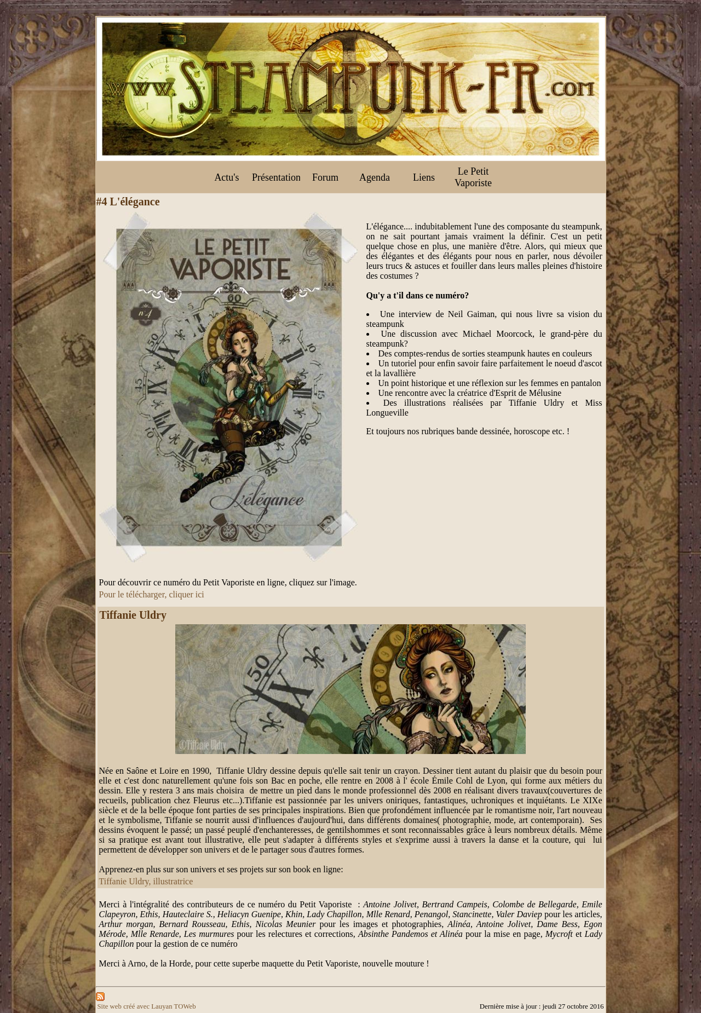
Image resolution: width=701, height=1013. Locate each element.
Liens (424, 177)
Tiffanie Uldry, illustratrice (146, 881)
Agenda (374, 177)
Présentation (276, 177)
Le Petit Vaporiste (473, 177)
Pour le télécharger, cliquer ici (151, 594)
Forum (325, 177)
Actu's (226, 177)
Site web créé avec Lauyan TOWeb (146, 1006)
